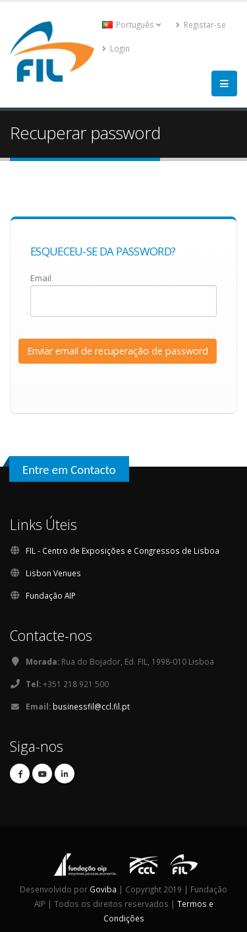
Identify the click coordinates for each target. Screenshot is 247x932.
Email (40, 278)
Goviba (103, 889)
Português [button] (131, 24)
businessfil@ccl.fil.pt (91, 706)
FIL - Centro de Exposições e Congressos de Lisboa (122, 550)
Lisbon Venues (53, 573)
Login (116, 48)
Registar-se (201, 24)
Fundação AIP (51, 595)
